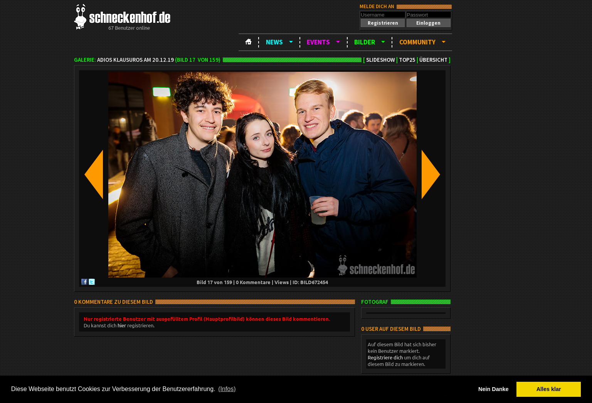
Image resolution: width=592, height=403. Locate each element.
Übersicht (433, 59)
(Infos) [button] (226, 389)
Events (318, 42)
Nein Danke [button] (493, 389)
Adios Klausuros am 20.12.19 (135, 59)
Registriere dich (385, 357)
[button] (383, 23)
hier (122, 325)
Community (417, 42)
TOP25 (407, 59)
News (274, 42)
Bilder (364, 42)
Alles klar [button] (548, 389)
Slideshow (380, 59)
